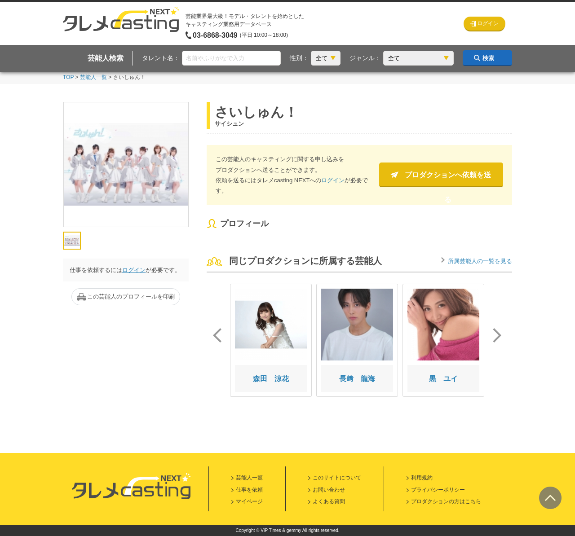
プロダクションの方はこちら (446, 501)
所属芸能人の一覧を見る (480, 261)
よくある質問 (329, 501)
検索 (488, 58)
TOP (68, 77)
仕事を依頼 (249, 490)
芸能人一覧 (93, 77)
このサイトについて (337, 477)
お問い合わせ (329, 490)
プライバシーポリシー (438, 490)
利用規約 (422, 477)
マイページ (249, 501)
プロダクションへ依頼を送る (448, 179)
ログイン (134, 270)
